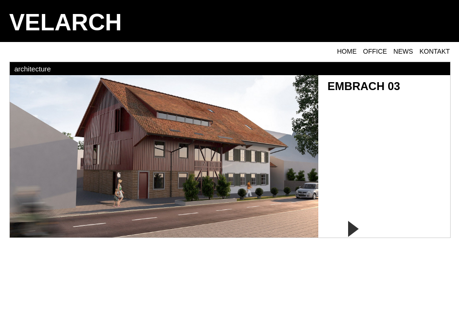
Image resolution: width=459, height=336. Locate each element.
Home (346, 51)
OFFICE (375, 51)
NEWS (403, 51)
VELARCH (65, 22)
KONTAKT (434, 51)
